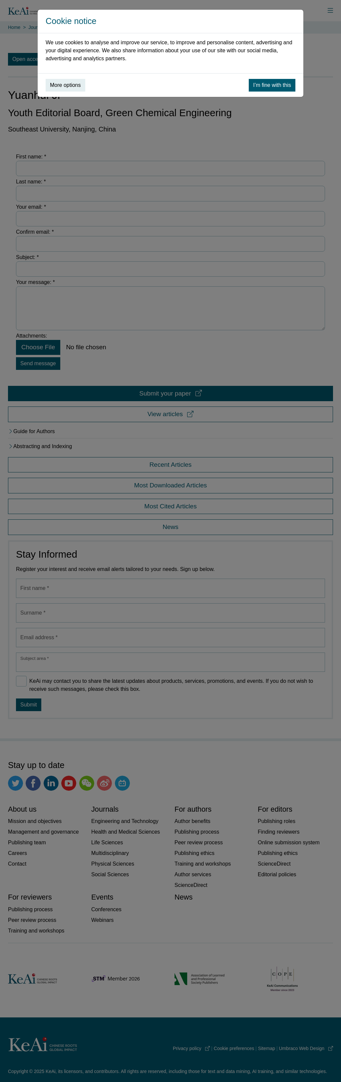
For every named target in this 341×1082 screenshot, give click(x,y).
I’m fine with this (272, 85)
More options (65, 85)
